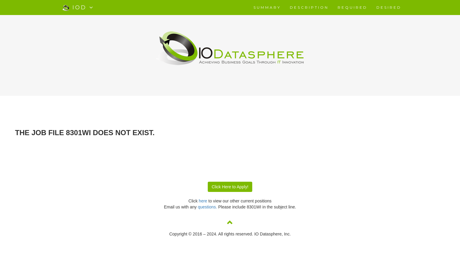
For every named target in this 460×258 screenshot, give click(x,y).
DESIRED (388, 7)
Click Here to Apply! (230, 186)
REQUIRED (352, 7)
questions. (208, 207)
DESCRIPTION (309, 7)
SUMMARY (267, 7)
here (203, 201)
